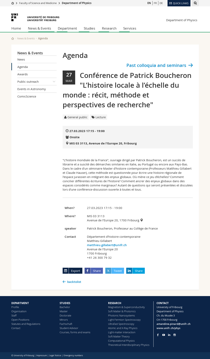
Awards (22, 74)
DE (161, 3)
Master (64, 311)
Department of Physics (76, 3)
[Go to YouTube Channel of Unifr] (163, 335)
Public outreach (37, 81)
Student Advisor (69, 328)
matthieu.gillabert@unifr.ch (107, 245)
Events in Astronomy (31, 89)
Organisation (19, 311)
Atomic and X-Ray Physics (122, 328)
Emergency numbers (73, 355)
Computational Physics (121, 340)
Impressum (41, 355)
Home (16, 28)
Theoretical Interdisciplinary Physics (128, 345)
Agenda (22, 67)
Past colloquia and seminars (156, 65)
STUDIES (65, 303)
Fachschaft (66, 324)
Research (109, 28)
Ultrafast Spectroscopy (121, 324)
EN (149, 3)
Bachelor (65, 307)
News (21, 59)
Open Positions (20, 319)
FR (155, 3)
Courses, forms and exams (75, 332)
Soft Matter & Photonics (122, 311)
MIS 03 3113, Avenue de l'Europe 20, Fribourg (103, 143)
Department (67, 28)
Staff (14, 315)
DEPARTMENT (20, 303)
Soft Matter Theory (119, 336)
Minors (64, 319)
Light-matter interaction (121, 332)
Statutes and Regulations (25, 324)
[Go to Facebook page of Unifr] (158, 335)
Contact (15, 328)
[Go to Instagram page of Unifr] (175, 335)
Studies (89, 28)
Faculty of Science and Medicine (38, 3)
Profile (15, 307)
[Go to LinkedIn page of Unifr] (169, 335)
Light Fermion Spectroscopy (124, 319)
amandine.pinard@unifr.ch (173, 324)
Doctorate (65, 315)
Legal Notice (55, 355)
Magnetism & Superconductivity (126, 307)
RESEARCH (114, 303)
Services (129, 28)
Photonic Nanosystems (121, 315)
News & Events (39, 28)
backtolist (74, 282)
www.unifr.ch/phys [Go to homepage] (168, 328)
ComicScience (26, 96)
